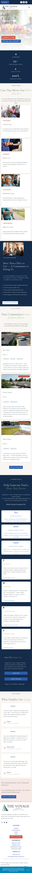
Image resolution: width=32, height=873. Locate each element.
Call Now (4, 2)
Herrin (16, 832)
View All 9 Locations (16, 467)
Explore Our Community (11, 40)
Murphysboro (16, 830)
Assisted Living (16, 843)
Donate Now (16, 673)
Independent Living (16, 847)
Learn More (6, 135)
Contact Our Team (16, 679)
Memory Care (16, 845)
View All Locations (16, 837)
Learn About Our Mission (10, 302)
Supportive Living (16, 848)
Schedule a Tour (8, 37)
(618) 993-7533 (16, 854)
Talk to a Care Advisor (8, 796)
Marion (16, 828)
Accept (27, 869)
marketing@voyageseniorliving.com (16, 856)
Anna (16, 834)
